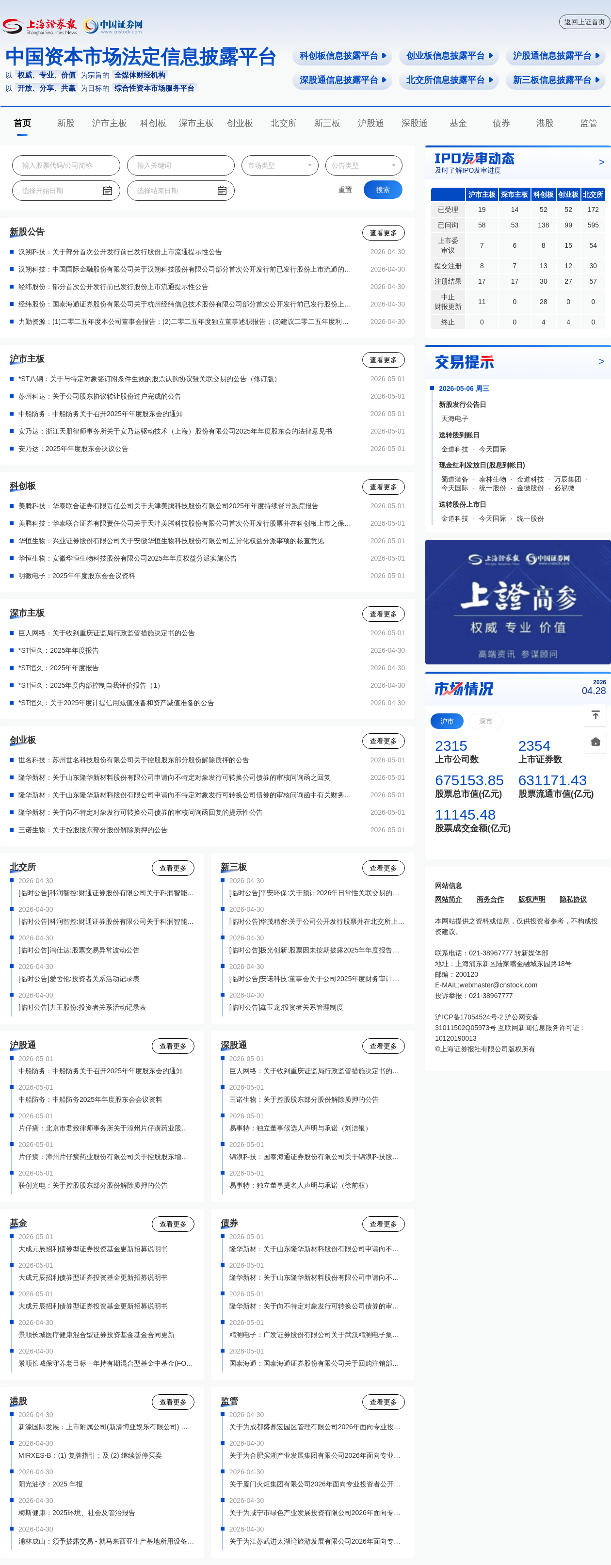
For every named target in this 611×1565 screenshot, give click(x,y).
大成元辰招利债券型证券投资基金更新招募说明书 (93, 1249)
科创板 (153, 123)
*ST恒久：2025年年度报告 (58, 650)
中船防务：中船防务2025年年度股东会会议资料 (90, 1099)
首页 (22, 123)
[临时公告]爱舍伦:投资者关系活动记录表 (79, 979)
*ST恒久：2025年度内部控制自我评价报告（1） (91, 685)
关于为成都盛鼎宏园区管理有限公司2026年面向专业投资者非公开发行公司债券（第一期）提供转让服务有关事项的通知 (317, 1427)
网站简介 (448, 899)
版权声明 (532, 899)
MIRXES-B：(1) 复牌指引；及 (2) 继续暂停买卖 (90, 1455)
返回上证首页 (584, 22)
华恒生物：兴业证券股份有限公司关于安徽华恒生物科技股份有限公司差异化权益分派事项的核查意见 (171, 541)
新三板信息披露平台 (557, 80)
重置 (345, 190)
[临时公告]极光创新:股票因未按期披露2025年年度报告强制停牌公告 (317, 950)
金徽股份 (530, 488)
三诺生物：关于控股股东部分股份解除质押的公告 (93, 830)
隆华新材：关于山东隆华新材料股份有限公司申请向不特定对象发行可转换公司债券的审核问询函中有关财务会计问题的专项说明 (186, 795)
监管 (588, 123)
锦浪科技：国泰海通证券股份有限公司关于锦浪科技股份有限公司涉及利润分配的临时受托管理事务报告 (317, 1157)
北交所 (284, 123)
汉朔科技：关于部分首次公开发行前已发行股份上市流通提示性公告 (120, 252)
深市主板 (196, 123)
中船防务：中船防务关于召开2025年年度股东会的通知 (100, 414)
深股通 (415, 123)
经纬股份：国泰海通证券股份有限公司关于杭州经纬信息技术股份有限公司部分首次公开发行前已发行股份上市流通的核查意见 (186, 304)
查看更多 (383, 233)
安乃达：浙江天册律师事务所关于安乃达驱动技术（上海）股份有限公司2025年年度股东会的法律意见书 (175, 431)
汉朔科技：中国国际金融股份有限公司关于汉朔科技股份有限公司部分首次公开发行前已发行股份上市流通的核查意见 (186, 269)
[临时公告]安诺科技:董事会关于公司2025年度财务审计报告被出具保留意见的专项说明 (317, 979)
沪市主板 (109, 123)
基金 (458, 123)
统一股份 (492, 488)
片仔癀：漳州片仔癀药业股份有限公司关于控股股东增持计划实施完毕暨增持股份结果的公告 (106, 1157)
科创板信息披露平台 (343, 55)
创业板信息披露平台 (450, 55)
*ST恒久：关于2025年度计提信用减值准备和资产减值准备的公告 (116, 703)
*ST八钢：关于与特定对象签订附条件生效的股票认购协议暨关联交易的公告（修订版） (149, 379)
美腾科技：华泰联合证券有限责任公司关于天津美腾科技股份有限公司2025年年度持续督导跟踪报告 (168, 506)
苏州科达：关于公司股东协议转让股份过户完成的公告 (99, 396)
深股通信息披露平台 (343, 80)
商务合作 (490, 899)
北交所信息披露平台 (450, 80)
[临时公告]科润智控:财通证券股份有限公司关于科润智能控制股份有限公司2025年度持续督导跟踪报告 (106, 921)
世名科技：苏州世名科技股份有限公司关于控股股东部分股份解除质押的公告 (133, 760)
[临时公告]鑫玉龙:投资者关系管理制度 (286, 1007)
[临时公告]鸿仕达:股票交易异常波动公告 (79, 950)
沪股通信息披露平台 (557, 55)
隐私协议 (573, 899)
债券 (501, 123)
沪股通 (371, 123)
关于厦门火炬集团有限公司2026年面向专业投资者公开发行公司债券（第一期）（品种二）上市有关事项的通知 (317, 1484)
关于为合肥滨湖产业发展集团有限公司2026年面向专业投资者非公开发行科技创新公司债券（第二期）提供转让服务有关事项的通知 (317, 1455)
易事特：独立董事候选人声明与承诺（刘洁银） (300, 1128)
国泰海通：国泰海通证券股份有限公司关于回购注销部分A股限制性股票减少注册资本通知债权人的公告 (317, 1363)
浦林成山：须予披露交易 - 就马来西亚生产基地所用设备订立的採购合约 (106, 1541)
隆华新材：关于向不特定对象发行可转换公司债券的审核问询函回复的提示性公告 (140, 812)
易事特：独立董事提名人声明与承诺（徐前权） (300, 1185)
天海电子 (454, 418)
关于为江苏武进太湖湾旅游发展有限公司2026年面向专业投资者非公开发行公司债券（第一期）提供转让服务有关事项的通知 (317, 1541)
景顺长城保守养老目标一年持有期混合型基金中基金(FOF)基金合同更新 (106, 1363)
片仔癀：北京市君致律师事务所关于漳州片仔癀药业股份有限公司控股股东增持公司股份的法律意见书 (106, 1128)
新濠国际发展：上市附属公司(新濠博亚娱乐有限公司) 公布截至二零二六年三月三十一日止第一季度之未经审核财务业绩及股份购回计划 (106, 1427)
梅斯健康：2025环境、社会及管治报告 (76, 1513)
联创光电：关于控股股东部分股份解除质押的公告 (93, 1185)
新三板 (327, 123)
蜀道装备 (454, 479)
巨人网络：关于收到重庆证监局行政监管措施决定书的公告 (106, 633)
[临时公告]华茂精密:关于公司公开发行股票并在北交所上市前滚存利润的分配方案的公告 (317, 921)
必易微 (564, 488)
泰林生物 (492, 479)
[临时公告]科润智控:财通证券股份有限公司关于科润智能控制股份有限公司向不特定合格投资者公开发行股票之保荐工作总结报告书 (106, 893)
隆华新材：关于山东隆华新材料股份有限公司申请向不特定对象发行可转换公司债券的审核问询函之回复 (174, 777)
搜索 (383, 190)
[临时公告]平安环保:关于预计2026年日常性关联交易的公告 (317, 893)
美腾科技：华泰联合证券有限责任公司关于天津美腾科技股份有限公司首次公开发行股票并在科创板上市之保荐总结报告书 (186, 523)
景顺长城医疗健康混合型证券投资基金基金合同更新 (96, 1335)
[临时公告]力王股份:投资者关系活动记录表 (82, 1007)
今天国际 (492, 449)
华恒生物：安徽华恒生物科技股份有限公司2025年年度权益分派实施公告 (127, 558)
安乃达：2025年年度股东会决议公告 (73, 448)
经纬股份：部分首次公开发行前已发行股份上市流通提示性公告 (113, 286)
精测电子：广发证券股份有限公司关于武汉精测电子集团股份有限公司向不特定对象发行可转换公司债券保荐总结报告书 (317, 1335)
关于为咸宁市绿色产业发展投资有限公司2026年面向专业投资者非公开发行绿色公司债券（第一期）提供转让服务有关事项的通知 (317, 1513)
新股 (66, 123)
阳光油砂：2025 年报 (50, 1484)
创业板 (240, 123)
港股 (545, 123)
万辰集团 (567, 479)
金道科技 (454, 449)
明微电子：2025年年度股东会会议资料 (76, 576)
